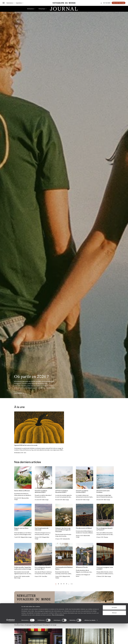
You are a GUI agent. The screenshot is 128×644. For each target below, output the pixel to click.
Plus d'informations (58, 635)
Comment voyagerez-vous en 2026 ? (104, 568)
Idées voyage (45, 499)
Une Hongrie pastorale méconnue (41, 529)
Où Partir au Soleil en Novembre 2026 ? (61, 491)
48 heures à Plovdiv (82, 567)
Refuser (114, 633)
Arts (25, 452)
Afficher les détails (89, 640)
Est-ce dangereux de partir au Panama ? (104, 529)
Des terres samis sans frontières (103, 491)
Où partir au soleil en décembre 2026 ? (41, 491)
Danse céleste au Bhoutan (22, 491)
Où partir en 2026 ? (31, 376)
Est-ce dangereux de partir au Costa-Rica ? (43, 568)
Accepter (114, 628)
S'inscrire (46, 609)
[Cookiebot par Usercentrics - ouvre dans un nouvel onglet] (10, 641)
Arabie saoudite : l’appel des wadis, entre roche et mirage (22, 568)
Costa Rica (44, 576)
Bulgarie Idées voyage (26, 537)
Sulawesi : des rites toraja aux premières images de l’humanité (62, 529)
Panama (106, 537)
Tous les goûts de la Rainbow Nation (64, 568)
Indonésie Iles (66, 539)
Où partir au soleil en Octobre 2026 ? (82, 491)
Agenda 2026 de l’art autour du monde (25, 445)
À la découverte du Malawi (84, 528)
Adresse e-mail (22, 609)
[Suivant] (71, 584)
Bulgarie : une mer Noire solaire (21, 529)
